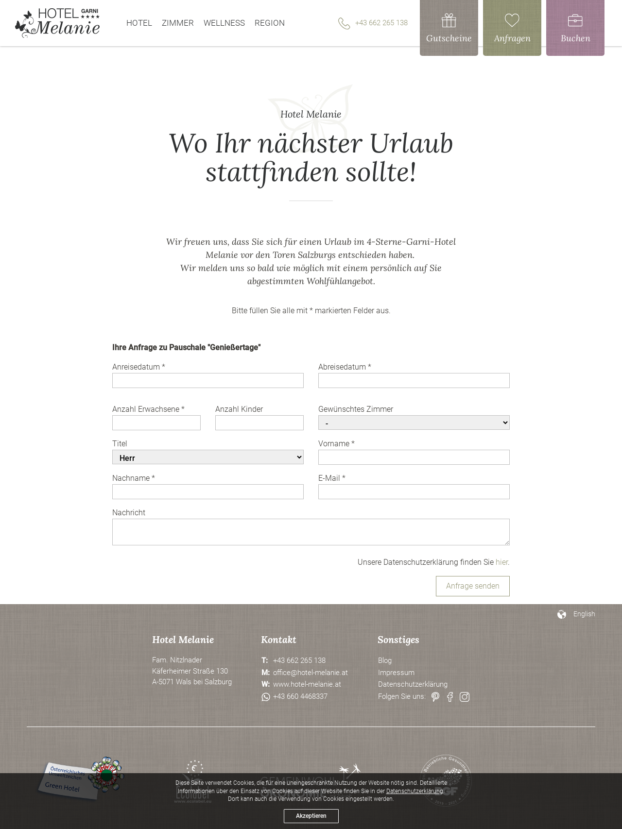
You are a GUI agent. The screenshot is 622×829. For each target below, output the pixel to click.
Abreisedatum (344, 367)
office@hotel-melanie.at (310, 672)
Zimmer (178, 23)
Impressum (396, 672)
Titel (119, 443)
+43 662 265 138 (373, 23)
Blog (385, 660)
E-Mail (332, 478)
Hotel (139, 23)
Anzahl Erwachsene (148, 409)
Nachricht (128, 512)
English (584, 614)
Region (270, 23)
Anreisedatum (138, 367)
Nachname (133, 478)
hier (502, 562)
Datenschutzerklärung (413, 684)
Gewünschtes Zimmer (355, 409)
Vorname (336, 443)
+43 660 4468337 (300, 696)
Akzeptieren (311, 815)
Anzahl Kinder (239, 409)
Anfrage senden (473, 586)
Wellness (224, 23)
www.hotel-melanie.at (307, 684)
